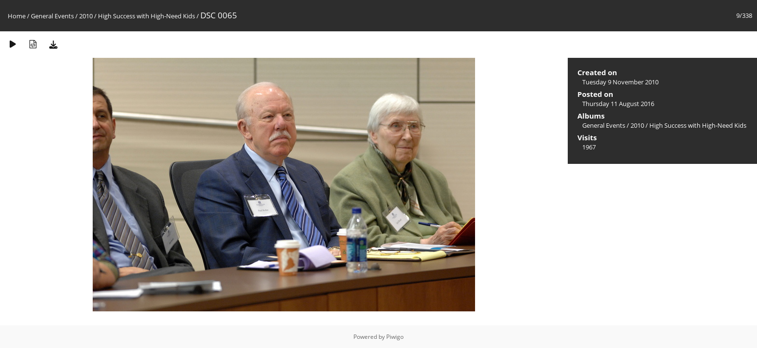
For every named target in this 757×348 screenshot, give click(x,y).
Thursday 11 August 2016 (618, 103)
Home (17, 16)
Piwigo (395, 337)
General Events (52, 16)
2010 (86, 16)
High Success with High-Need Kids (146, 16)
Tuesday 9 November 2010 (620, 82)
